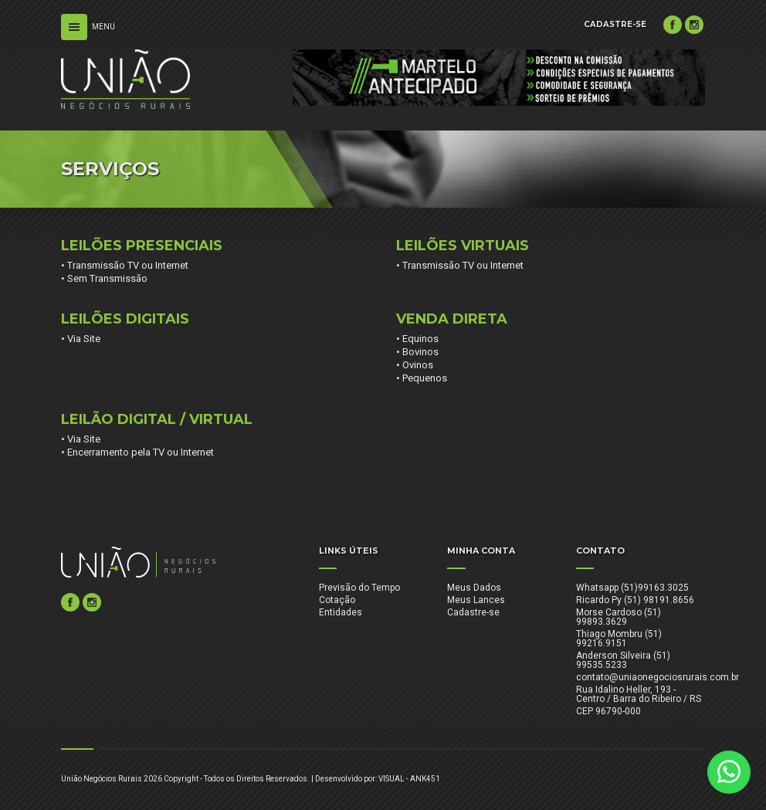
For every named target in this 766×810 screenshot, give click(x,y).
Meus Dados (474, 587)
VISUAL (391, 778)
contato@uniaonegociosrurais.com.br (657, 677)
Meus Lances (476, 600)
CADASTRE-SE (615, 24)
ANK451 (425, 778)
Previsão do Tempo (359, 587)
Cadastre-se (473, 612)
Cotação (337, 600)
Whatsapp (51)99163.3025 (632, 587)
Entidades (340, 612)
